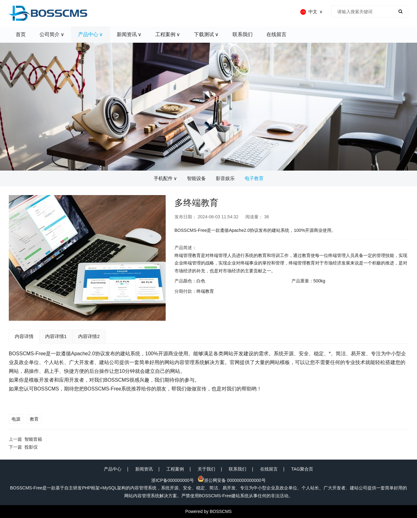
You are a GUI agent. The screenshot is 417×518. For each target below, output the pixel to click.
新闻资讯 (144, 469)
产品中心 (112, 469)
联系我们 (237, 469)
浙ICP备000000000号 (172, 480)
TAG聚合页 (302, 469)
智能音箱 (33, 439)
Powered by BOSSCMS (208, 511)
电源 (16, 419)
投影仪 (31, 447)
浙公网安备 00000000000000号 (232, 480)
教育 (34, 419)
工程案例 (175, 469)
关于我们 (206, 469)
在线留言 (269, 469)
